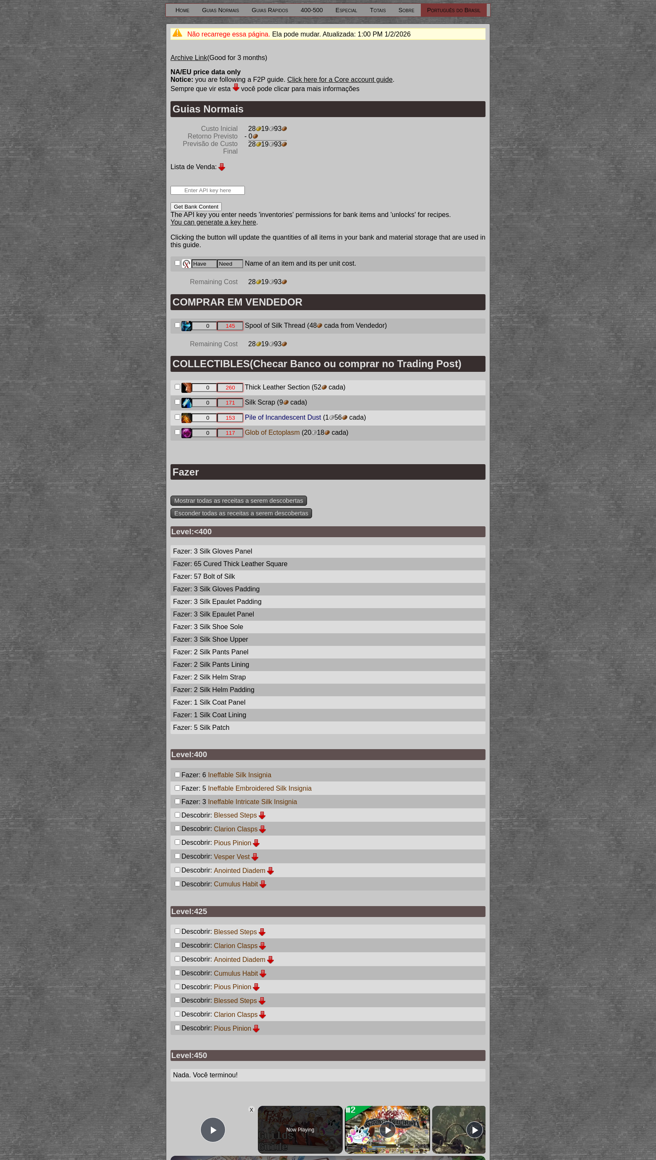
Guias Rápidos (270, 10)
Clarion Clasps (235, 829)
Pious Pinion (232, 842)
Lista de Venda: (194, 166)
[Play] (387, 1129)
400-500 (312, 10)
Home (182, 10)
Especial (346, 10)
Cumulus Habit (236, 884)
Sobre (407, 10)
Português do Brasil (454, 10)
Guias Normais (220, 10)
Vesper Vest (231, 856)
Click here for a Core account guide (340, 79)
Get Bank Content (196, 207)
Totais (378, 10)
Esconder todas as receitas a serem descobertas (241, 513)
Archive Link (189, 57)
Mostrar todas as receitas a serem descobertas (238, 500)
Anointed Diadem (239, 870)
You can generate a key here (213, 222)
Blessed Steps (235, 815)
